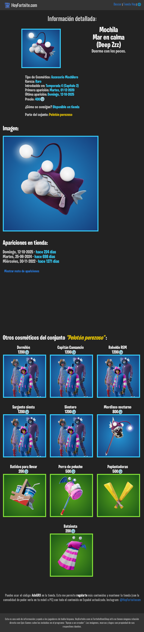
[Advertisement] (72, 303)
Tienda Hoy (129, 4)
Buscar (118, 4)
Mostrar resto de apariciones (21, 271)
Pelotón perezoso (60, 115)
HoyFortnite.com (24, 5)
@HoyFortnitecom (130, 599)
